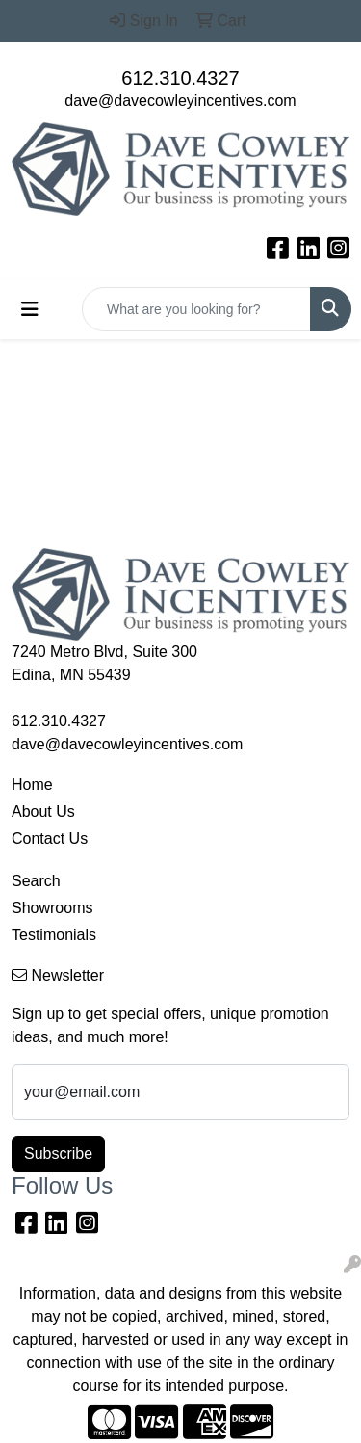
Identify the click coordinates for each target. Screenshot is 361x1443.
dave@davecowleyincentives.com (180, 100)
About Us (43, 811)
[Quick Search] (196, 309)
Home (32, 784)
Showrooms (52, 908)
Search (36, 881)
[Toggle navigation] (30, 309)
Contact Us (50, 838)
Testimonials (54, 935)
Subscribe (58, 1153)
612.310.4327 (180, 78)
